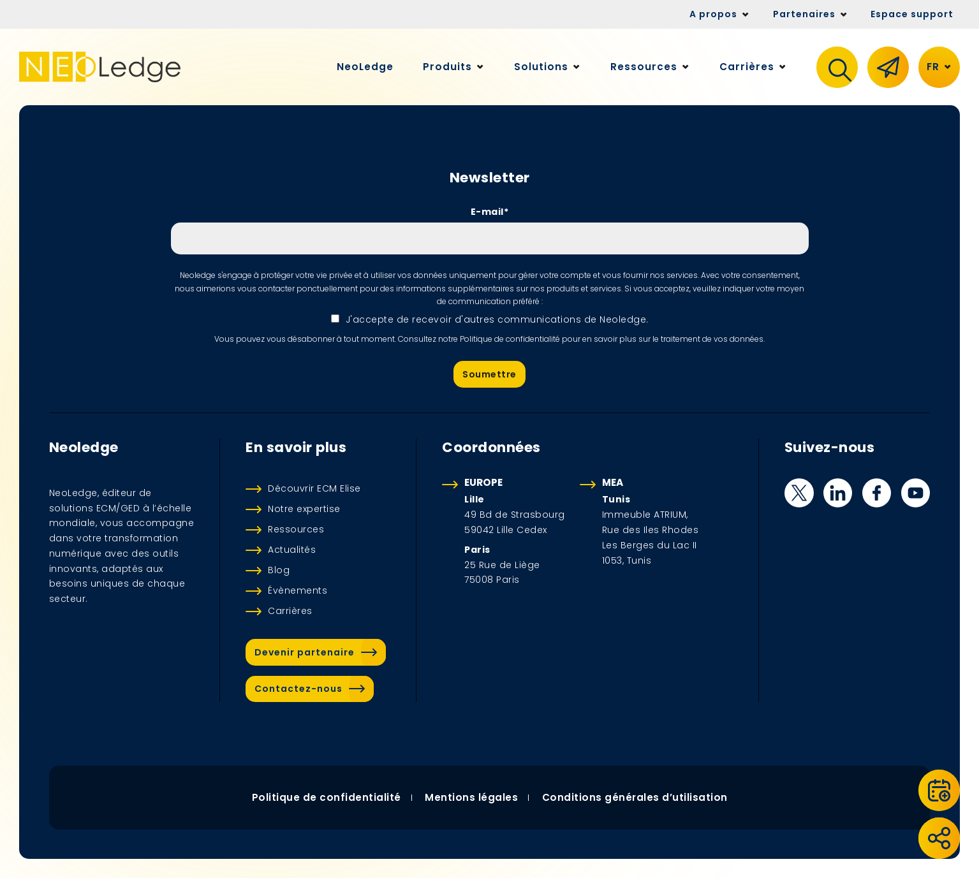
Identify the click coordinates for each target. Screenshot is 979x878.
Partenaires (804, 14)
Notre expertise (304, 508)
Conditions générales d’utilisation (634, 797)
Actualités (292, 549)
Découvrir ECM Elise (314, 488)
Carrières (290, 610)
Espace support (912, 14)
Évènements (297, 590)
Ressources (296, 529)
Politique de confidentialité (326, 797)
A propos (713, 14)
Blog (279, 570)
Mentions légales (471, 797)
